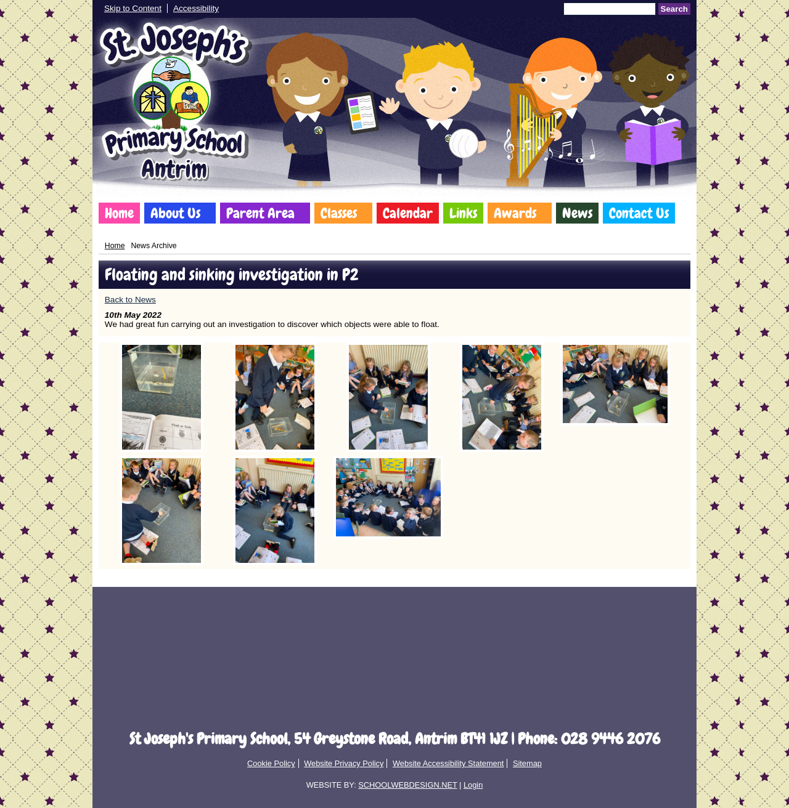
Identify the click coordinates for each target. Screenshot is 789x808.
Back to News (130, 299)
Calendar (408, 213)
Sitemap (527, 763)
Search (674, 9)
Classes (339, 213)
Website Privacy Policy (343, 763)
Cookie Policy (271, 763)
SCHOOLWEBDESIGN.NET (407, 785)
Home (119, 213)
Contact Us (639, 213)
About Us (175, 213)
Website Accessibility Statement (448, 763)
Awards (515, 213)
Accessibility (196, 8)
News (577, 213)
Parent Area (260, 213)
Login (473, 785)
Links (463, 213)
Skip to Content (132, 8)
